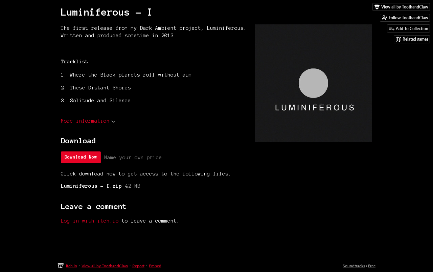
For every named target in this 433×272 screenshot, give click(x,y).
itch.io (71, 265)
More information (88, 121)
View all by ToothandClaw (105, 265)
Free (371, 265)
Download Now (81, 157)
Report (138, 265)
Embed (155, 265)
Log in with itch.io (90, 221)
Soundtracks (354, 265)
